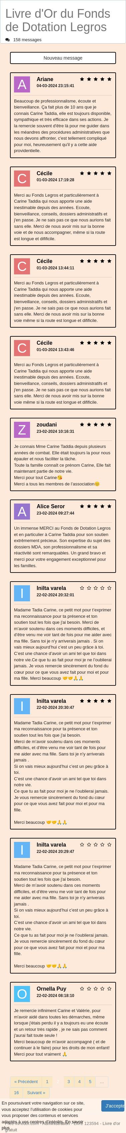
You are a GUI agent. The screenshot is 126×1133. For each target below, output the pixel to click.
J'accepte (115, 1106)
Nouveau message (63, 58)
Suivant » (36, 1092)
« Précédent (26, 1081)
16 (16, 1092)
